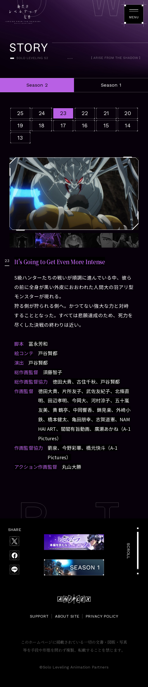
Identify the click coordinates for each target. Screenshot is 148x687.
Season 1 (111, 85)
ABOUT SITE (67, 616)
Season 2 (37, 85)
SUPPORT (39, 616)
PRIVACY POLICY (102, 616)
